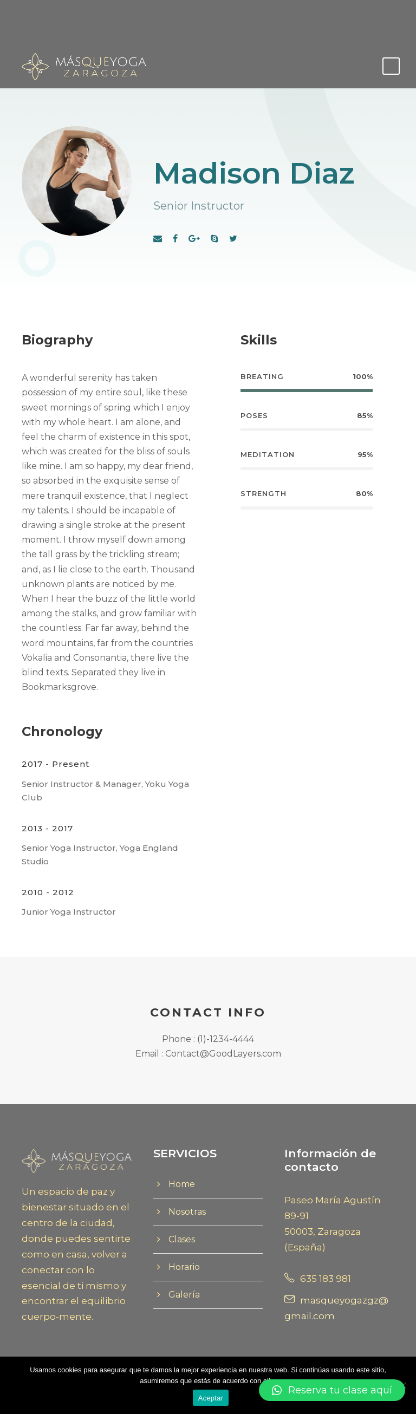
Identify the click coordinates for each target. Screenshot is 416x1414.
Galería (184, 1294)
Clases (181, 1239)
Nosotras (187, 1212)
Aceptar (211, 1398)
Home (181, 1184)
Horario (184, 1267)
